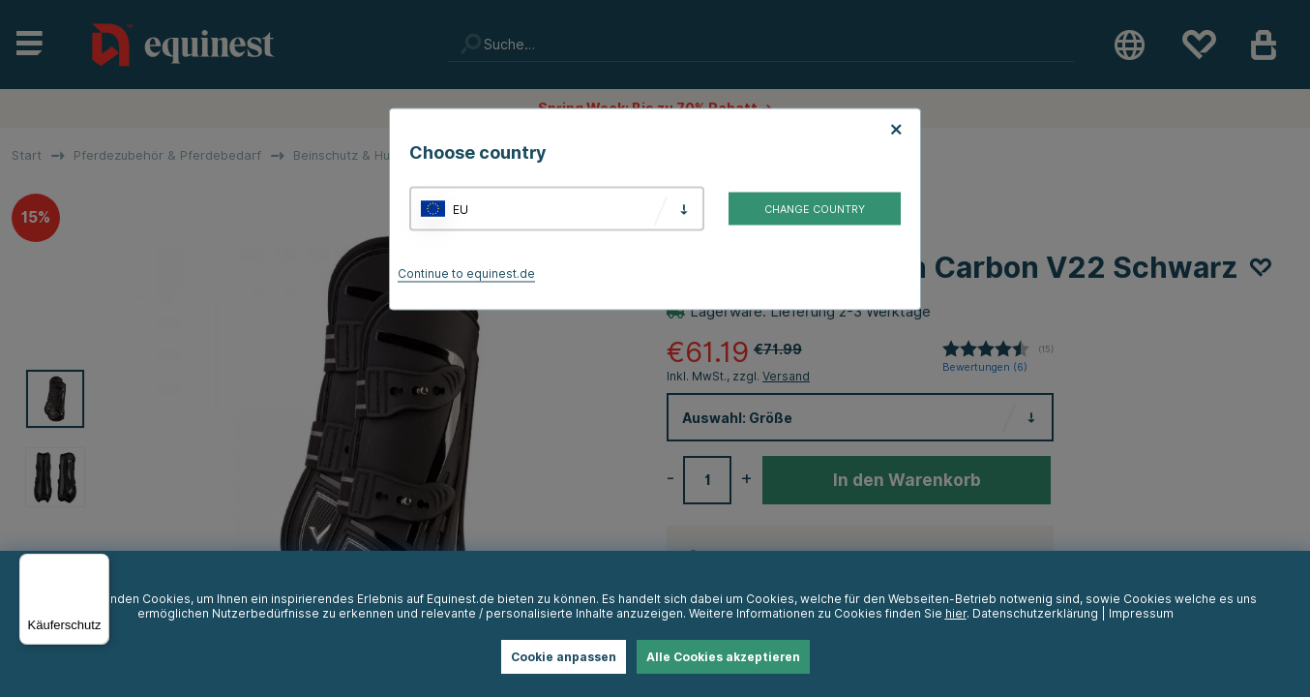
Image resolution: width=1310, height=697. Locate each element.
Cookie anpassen (563, 657)
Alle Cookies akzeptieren (723, 657)
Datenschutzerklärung (1035, 613)
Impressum (1141, 613)
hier (956, 613)
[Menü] (97, 565)
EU (460, 208)
